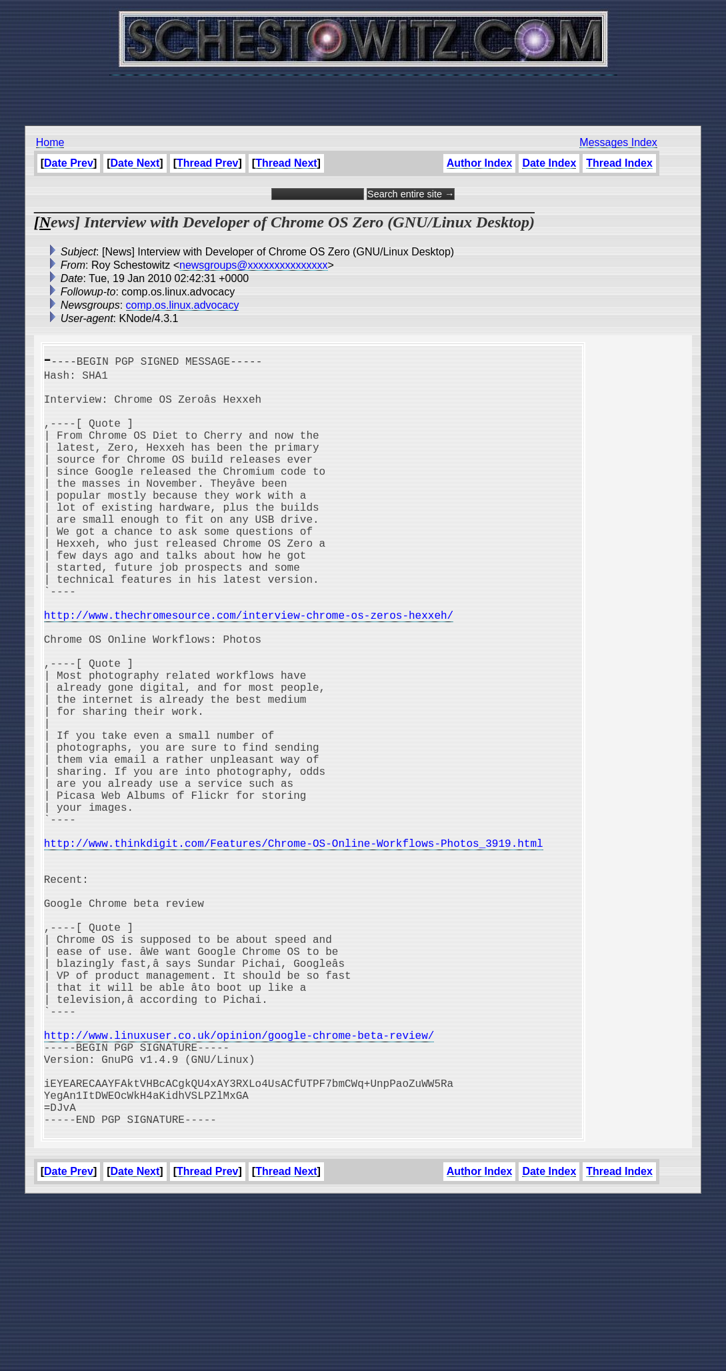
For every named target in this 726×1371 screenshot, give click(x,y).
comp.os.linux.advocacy (182, 305)
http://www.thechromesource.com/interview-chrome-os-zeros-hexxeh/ (248, 670)
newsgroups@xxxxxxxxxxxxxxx (253, 265)
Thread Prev (207, 163)
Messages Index (618, 142)
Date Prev (68, 163)
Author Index (480, 163)
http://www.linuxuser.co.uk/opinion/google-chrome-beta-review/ (239, 1184)
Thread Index (619, 163)
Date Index (549, 163)
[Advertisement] (363, 93)
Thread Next (286, 163)
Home (50, 142)
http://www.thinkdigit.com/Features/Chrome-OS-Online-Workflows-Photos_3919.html (293, 949)
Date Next (135, 163)
